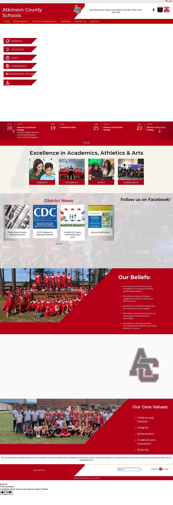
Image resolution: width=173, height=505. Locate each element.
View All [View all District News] (58, 244)
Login (169, 1)
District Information (44, 21)
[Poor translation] (8, 493)
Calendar (65, 21)
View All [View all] (86, 142)
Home (7, 21)
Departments (21, 21)
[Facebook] (153, 10)
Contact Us (80, 21)
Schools (95, 21)
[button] (13, 130)
